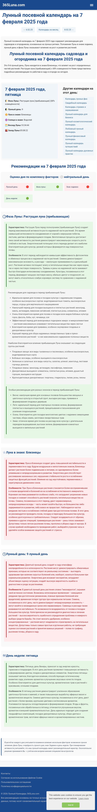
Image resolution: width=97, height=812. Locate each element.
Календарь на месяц (48, 30)
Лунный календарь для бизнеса (76, 116)
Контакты (5, 773)
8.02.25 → (69, 30)
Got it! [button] (70, 805)
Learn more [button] (83, 798)
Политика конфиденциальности (16, 786)
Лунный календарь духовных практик (79, 152)
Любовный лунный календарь (74, 130)
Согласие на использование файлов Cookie (21, 778)
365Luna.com (14, 5)
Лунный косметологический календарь (78, 123)
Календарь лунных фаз (76, 99)
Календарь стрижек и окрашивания (75, 108)
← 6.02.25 (28, 30)
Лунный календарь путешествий (74, 145)
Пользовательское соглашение (16, 782)
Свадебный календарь (76, 103)
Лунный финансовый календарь (75, 138)
